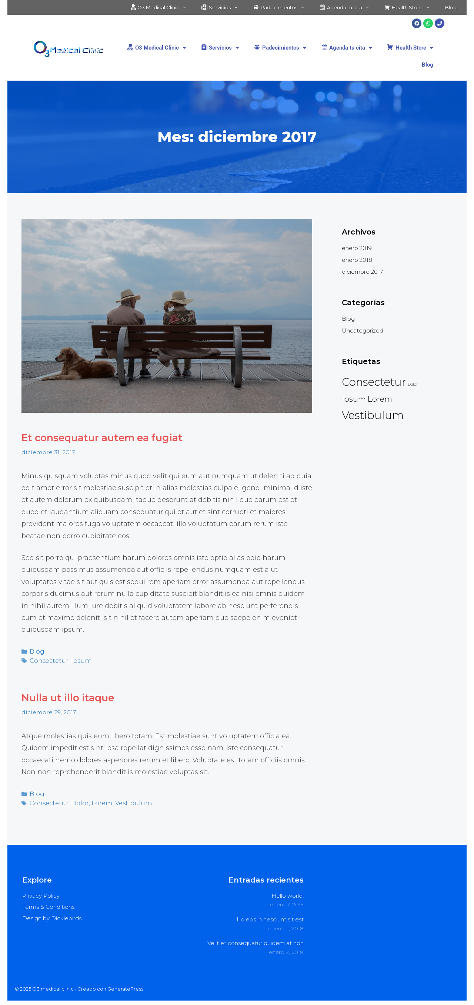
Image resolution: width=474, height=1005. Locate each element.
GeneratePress (125, 986)
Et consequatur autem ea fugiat (112, 437)
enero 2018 (357, 259)
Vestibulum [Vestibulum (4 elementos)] (373, 415)
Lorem (96, 800)
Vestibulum (125, 800)
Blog (451, 7)
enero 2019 (357, 248)
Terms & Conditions (48, 903)
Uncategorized (362, 330)
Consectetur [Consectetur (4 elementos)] (374, 381)
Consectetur (47, 659)
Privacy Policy (41, 892)
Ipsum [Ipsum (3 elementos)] (354, 399)
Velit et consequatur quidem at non (255, 940)
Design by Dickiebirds (51, 915)
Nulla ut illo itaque (72, 696)
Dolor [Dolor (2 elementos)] (413, 384)
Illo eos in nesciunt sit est (270, 916)
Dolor (76, 800)
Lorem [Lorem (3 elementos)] (379, 399)
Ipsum (77, 659)
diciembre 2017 (362, 271)
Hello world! (287, 892)
